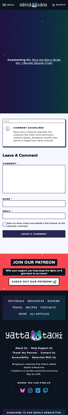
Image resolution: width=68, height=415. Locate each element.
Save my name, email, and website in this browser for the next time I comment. (36, 224)
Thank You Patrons (25, 353)
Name (7, 198)
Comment (10, 163)
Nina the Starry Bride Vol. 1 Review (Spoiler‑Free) (38, 61)
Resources (36, 301)
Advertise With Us (44, 357)
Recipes (31, 307)
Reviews (54, 301)
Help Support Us (42, 348)
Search (58, 4)
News (23, 314)
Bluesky (22, 390)
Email (8, 211)
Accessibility (20, 357)
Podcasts (48, 307)
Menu (8, 4)
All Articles (39, 314)
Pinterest (38, 390)
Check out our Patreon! (34, 281)
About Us (21, 348)
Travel (17, 307)
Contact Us (48, 353)
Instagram (30, 390)
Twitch (45, 390)
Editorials (16, 301)
